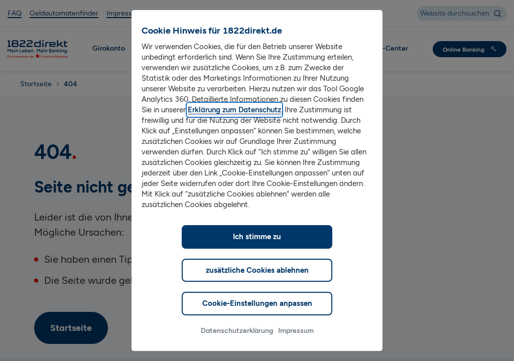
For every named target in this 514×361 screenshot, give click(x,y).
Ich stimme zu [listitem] (257, 252)
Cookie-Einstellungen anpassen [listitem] (257, 318)
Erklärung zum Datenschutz (234, 125)
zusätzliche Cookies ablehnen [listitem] (257, 285)
